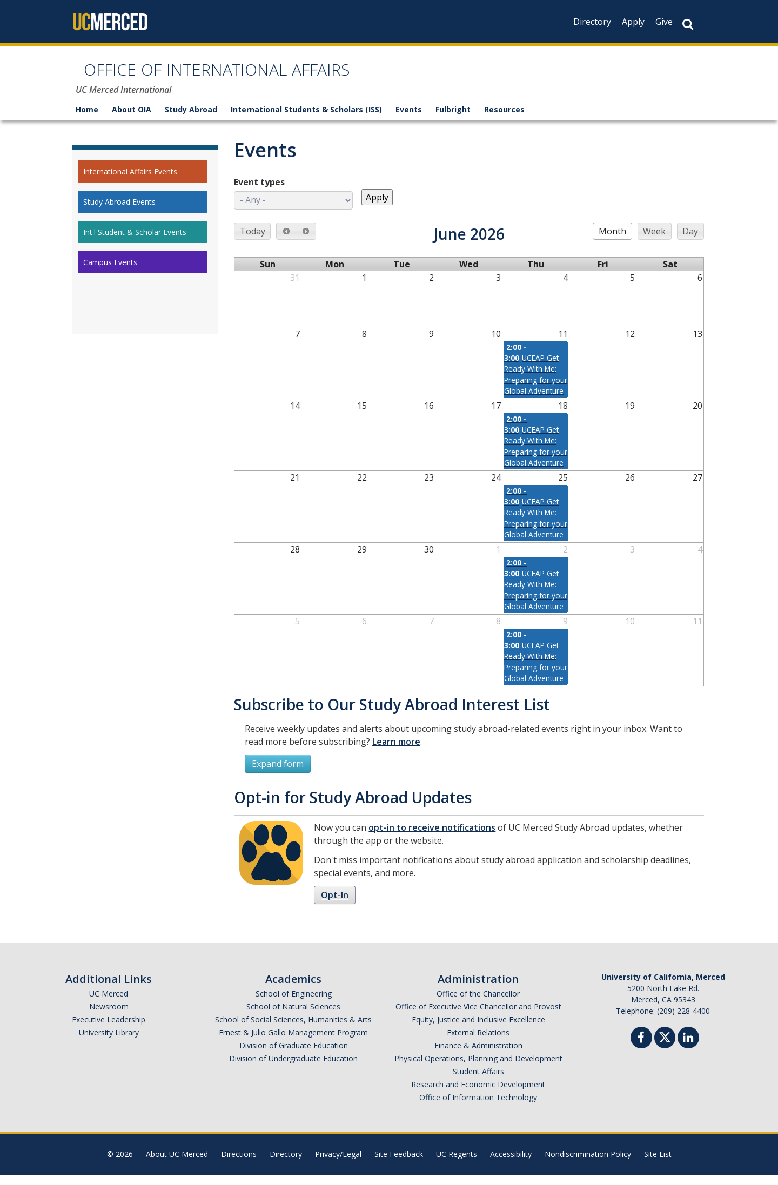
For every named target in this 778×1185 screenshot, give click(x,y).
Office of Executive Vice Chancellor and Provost (478, 1017)
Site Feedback (398, 1164)
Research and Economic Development (478, 1094)
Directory (592, 22)
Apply (633, 22)
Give (664, 22)
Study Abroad (191, 120)
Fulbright (453, 120)
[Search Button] (688, 24)
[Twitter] (665, 1046)
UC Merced (108, 1004)
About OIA (131, 120)
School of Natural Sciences (293, 1017)
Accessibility (511, 1164)
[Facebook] (641, 1049)
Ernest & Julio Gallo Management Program (293, 1043)
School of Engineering (294, 1004)
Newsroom (109, 1017)
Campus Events (110, 272)
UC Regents (456, 1164)
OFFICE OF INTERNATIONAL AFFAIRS (272, 77)
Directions (239, 1164)
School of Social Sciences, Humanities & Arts (293, 1030)
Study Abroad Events (119, 212)
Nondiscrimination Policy (588, 1164)
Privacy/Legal (338, 1164)
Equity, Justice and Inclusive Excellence (478, 1030)
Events (408, 120)
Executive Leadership (108, 1030)
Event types (259, 192)
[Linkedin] (688, 1049)
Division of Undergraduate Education (293, 1068)
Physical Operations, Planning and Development (478, 1068)
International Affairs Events (130, 182)
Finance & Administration (478, 1056)
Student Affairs (478, 1081)
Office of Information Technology (478, 1107)
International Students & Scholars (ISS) (306, 120)
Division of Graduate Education (293, 1056)
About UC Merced (177, 1164)
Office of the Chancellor (478, 1004)
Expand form (278, 774)
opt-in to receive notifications (431, 838)
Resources (504, 120)
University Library (109, 1043)
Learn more (396, 752)
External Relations (478, 1043)
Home (87, 120)
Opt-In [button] (334, 905)
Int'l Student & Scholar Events (134, 242)
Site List (658, 1164)
